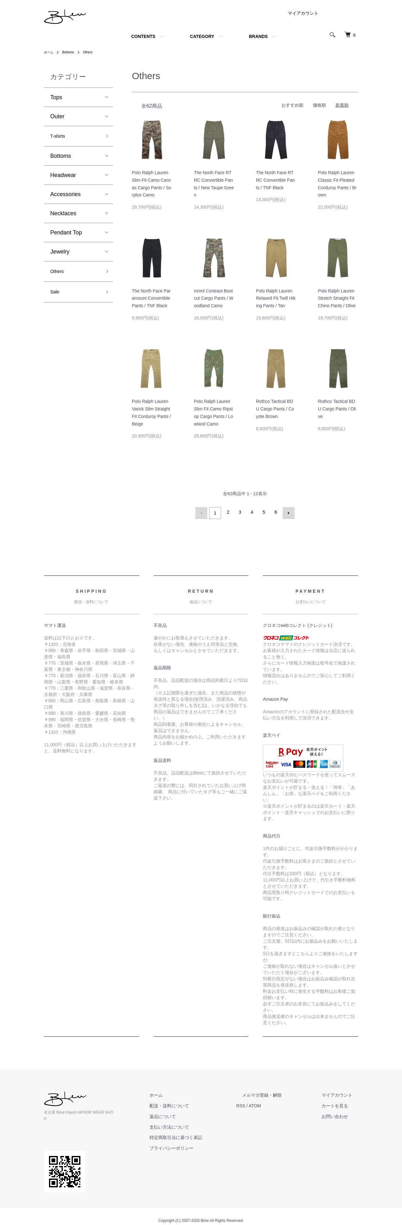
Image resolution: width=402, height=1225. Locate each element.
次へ (287, 512)
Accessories (65, 196)
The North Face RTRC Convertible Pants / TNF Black (275, 180)
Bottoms (71, 52)
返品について (191, 1114)
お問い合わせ (340, 1114)
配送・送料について (198, 1103)
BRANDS (258, 36)
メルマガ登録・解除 (279, 1093)
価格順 (319, 105)
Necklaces (63, 215)
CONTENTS (143, 36)
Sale (56, 297)
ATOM (278, 1103)
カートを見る (340, 1103)
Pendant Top (66, 234)
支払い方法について (198, 1124)
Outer (57, 116)
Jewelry (59, 253)
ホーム (49, 52)
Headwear (63, 177)
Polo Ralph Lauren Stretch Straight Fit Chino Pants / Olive (337, 298)
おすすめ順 (292, 105)
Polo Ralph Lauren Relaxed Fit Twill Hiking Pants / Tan (276, 298)
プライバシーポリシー (200, 1146)
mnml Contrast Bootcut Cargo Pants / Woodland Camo (213, 298)
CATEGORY (202, 36)
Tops (56, 97)
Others (92, 52)
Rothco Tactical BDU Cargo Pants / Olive (337, 409)
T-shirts (59, 137)
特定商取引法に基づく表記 (204, 1135)
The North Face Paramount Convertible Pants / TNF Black (151, 298)
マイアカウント (303, 13)
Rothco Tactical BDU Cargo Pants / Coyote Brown (275, 409)
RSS (264, 1103)
